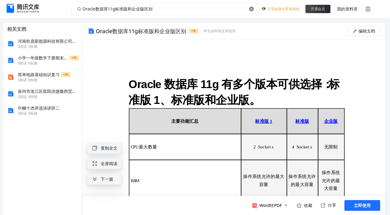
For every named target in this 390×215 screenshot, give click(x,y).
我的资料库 (347, 9)
